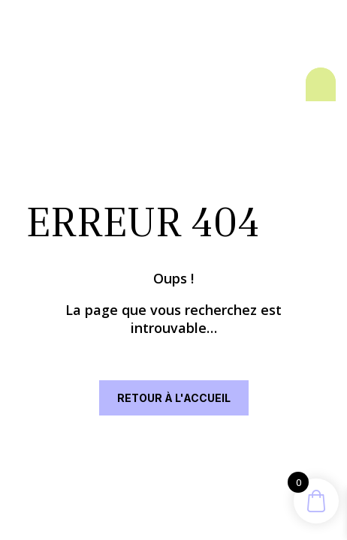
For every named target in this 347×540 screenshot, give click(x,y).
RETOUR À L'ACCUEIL (174, 398)
